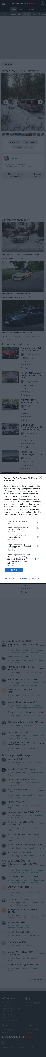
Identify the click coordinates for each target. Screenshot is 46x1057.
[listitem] (23, 522)
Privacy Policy (36, 579)
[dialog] (23, 528)
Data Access (23, 579)
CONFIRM (14, 570)
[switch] (37, 528)
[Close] (41, 478)
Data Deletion (9, 579)
